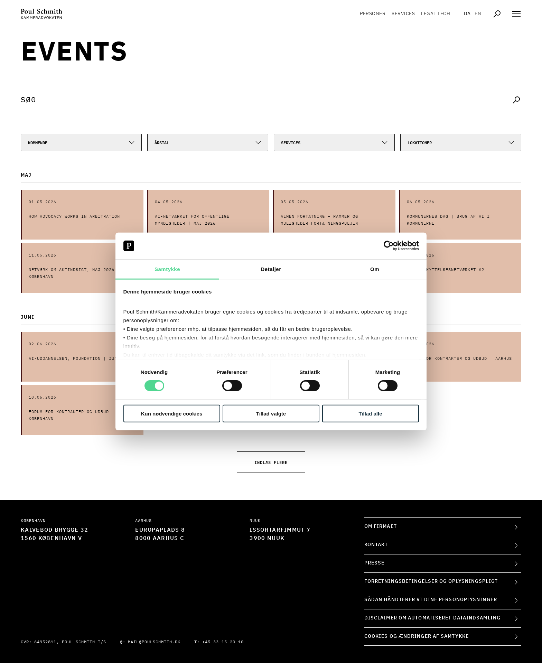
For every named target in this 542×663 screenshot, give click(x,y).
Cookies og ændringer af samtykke (416, 636)
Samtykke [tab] (167, 269)
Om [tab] (374, 269)
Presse (374, 563)
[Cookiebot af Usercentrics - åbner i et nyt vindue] (388, 246)
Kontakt (376, 544)
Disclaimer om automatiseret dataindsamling (432, 618)
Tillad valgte (271, 413)
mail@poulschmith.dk (154, 642)
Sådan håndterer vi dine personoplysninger (430, 599)
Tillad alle (370, 413)
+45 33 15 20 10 (223, 642)
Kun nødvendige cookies (172, 413)
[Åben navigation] (516, 14)
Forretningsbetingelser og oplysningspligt (431, 581)
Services (403, 13)
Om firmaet (380, 526)
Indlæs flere (271, 462)
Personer (372, 13)
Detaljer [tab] (271, 269)
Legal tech (435, 13)
